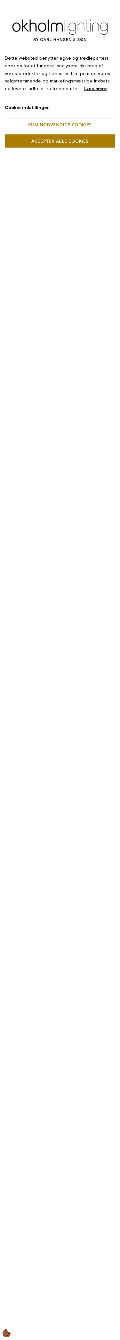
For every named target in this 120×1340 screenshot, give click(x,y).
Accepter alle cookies (59, 141)
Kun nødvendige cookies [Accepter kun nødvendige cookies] (60, 125)
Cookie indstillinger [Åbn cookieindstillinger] (27, 107)
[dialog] (60, 670)
